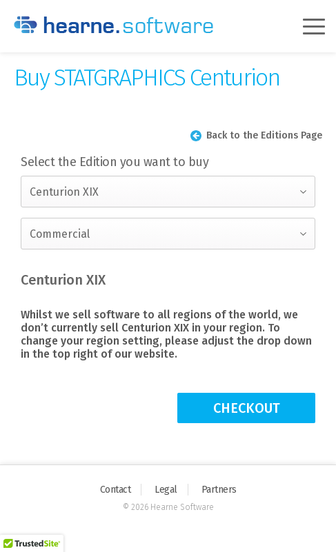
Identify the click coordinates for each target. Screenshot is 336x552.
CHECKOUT (246, 408)
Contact (115, 489)
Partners (219, 489)
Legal (166, 489)
